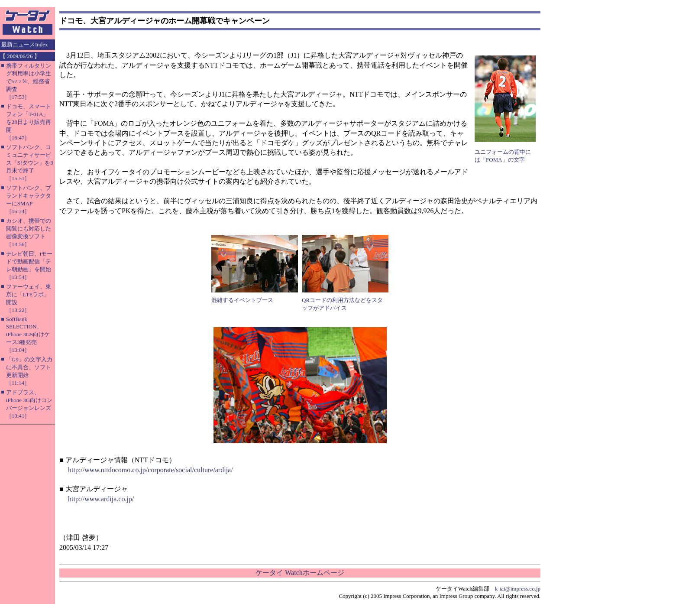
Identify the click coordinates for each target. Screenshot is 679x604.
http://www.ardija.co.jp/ (101, 499)
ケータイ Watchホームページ (299, 572)
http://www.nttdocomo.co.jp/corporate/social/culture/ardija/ (150, 470)
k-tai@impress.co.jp (517, 588)
